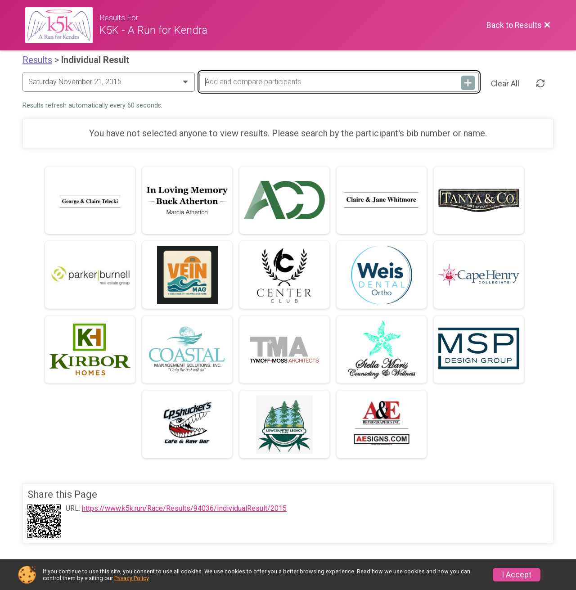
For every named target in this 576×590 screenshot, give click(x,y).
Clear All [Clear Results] (505, 83)
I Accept (516, 574)
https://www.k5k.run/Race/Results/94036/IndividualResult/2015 (184, 508)
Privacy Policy (131, 578)
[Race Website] (62, 25)
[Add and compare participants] (338, 82)
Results (37, 59)
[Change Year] (108, 82)
